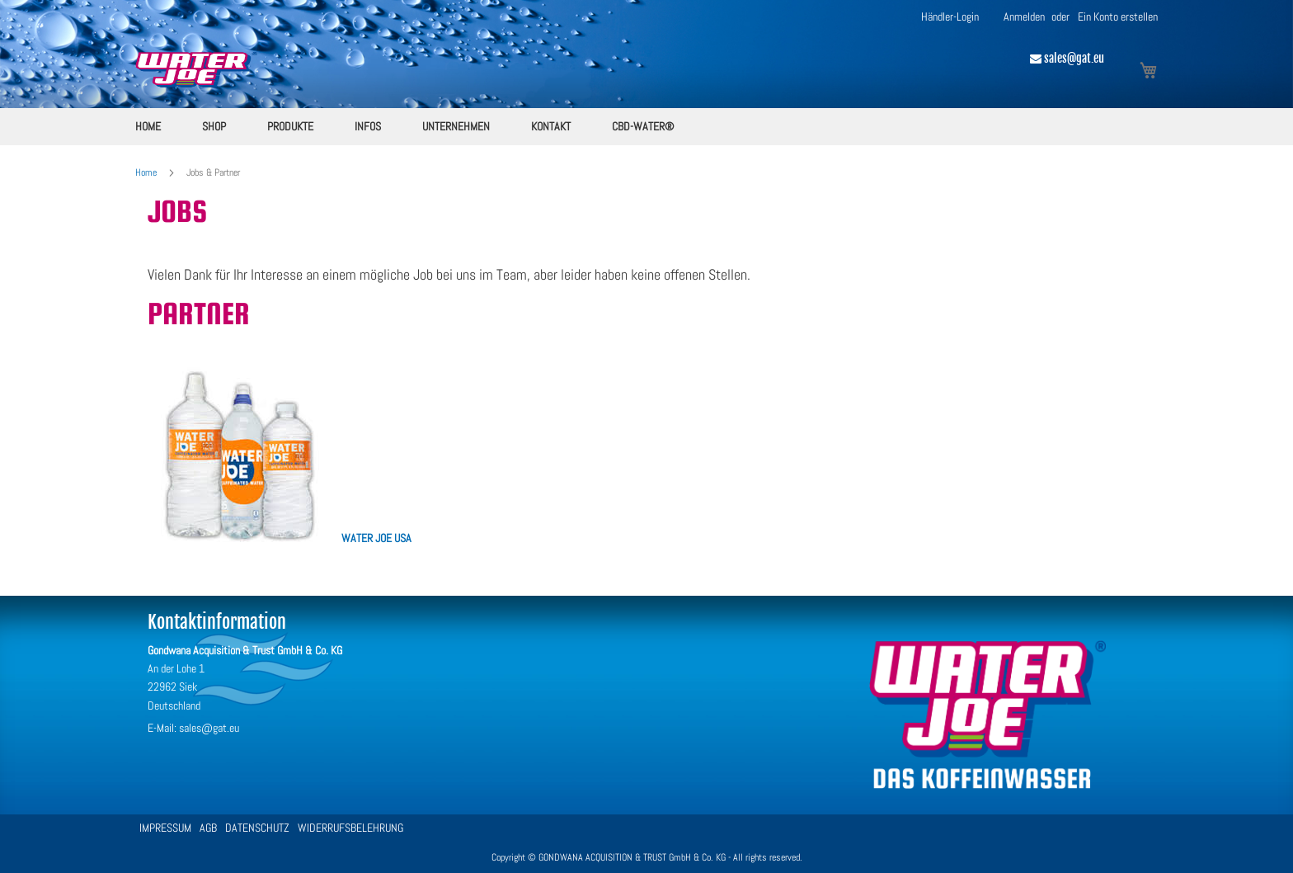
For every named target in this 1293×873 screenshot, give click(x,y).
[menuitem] (148, 126)
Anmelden (1024, 16)
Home (147, 172)
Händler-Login (950, 16)
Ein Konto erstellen (1118, 16)
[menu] (646, 126)
